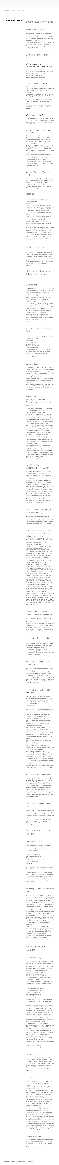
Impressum (6, 10)
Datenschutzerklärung (18, 10)
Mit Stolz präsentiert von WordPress (24, 1161)
